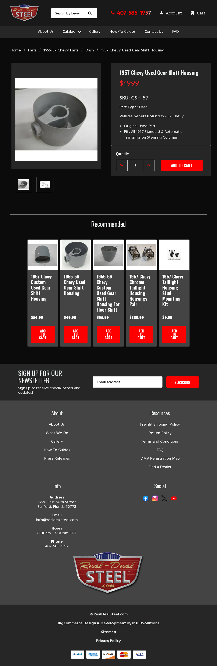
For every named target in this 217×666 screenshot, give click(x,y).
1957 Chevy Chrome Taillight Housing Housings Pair (139, 290)
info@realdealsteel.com (57, 519)
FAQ (175, 31)
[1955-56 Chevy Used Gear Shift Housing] (75, 255)
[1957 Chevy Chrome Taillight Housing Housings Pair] (141, 255)
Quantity (122, 153)
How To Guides (57, 449)
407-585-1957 (57, 546)
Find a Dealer (160, 466)
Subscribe (183, 382)
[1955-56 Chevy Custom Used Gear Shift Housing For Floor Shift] (108, 255)
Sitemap (108, 631)
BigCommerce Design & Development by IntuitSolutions (108, 623)
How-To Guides (122, 31)
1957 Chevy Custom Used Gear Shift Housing (41, 287)
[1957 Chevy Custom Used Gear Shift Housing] (42, 255)
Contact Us (154, 31)
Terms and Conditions (160, 441)
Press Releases (57, 458)
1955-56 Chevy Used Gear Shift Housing (74, 285)
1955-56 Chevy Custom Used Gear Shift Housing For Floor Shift (108, 293)
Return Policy (160, 432)
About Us (46, 31)
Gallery (94, 31)
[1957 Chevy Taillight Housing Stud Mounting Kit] (174, 255)
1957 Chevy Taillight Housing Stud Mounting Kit (172, 290)
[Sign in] (170, 14)
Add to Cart (43, 334)
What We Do (57, 432)
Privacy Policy (108, 640)
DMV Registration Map (160, 458)
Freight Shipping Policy (160, 424)
